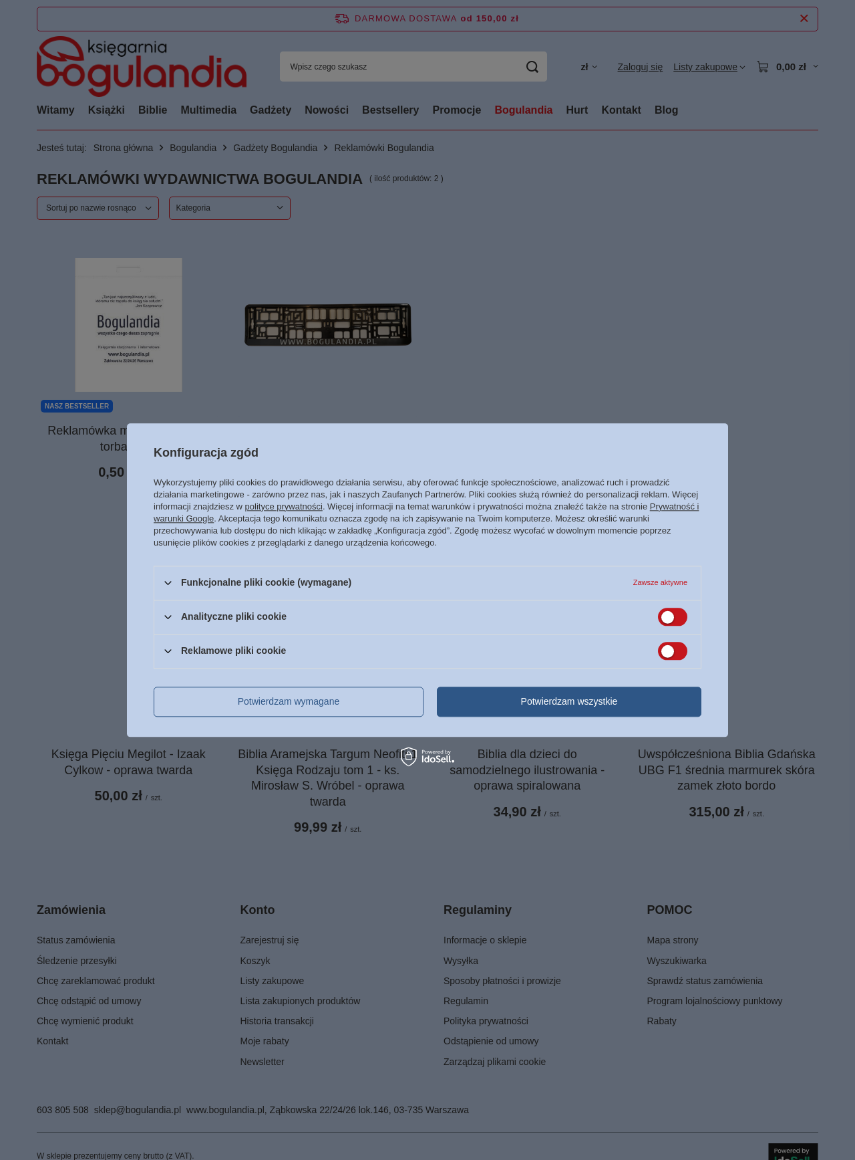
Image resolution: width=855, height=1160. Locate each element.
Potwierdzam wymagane (289, 701)
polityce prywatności (284, 506)
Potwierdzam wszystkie (569, 701)
